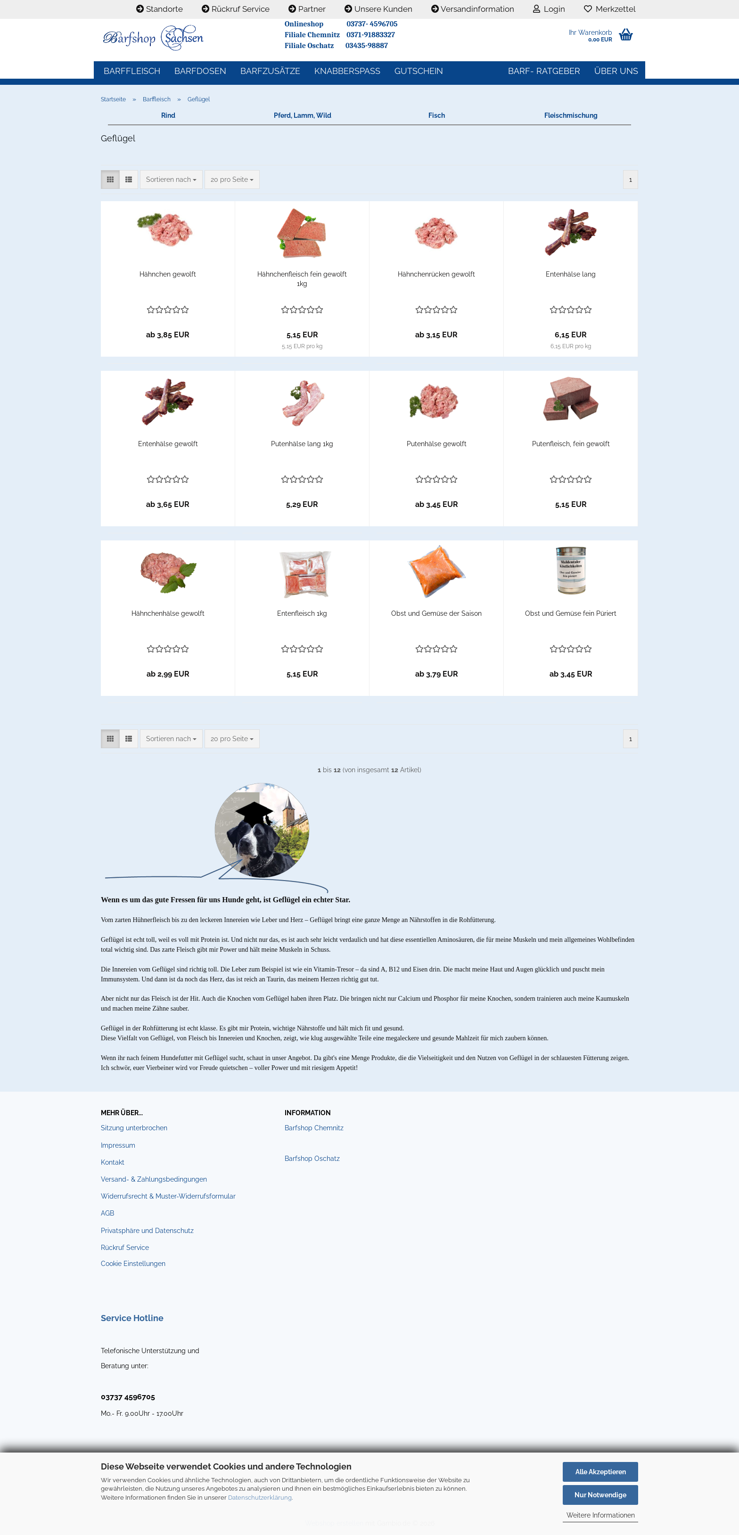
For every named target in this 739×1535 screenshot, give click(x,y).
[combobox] (171, 179)
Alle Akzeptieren (600, 1472)
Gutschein (418, 71)
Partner (307, 9)
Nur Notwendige (600, 1495)
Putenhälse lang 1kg (302, 444)
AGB (107, 1213)
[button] (110, 179)
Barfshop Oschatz (312, 1158)
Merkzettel (610, 9)
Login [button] (549, 9)
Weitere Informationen (601, 1515)
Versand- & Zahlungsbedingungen (154, 1179)
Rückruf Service (236, 9)
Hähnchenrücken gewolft (436, 274)
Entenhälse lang (571, 274)
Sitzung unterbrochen (134, 1128)
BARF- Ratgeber (544, 71)
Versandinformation (472, 9)
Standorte (159, 9)
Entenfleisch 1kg (302, 613)
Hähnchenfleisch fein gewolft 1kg (302, 278)
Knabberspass (347, 71)
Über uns (616, 71)
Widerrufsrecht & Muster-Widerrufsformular (168, 1196)
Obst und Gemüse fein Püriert (570, 613)
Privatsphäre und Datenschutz (147, 1230)
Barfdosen (200, 71)
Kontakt (112, 1162)
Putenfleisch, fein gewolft (571, 444)
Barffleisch (132, 71)
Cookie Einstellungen (133, 1263)
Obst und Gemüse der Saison (436, 613)
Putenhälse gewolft (437, 444)
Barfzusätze (270, 71)
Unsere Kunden (378, 9)
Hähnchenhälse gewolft (168, 613)
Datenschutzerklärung (260, 1497)
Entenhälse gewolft (168, 444)
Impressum (118, 1145)
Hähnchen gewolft (168, 274)
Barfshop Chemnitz (314, 1128)
